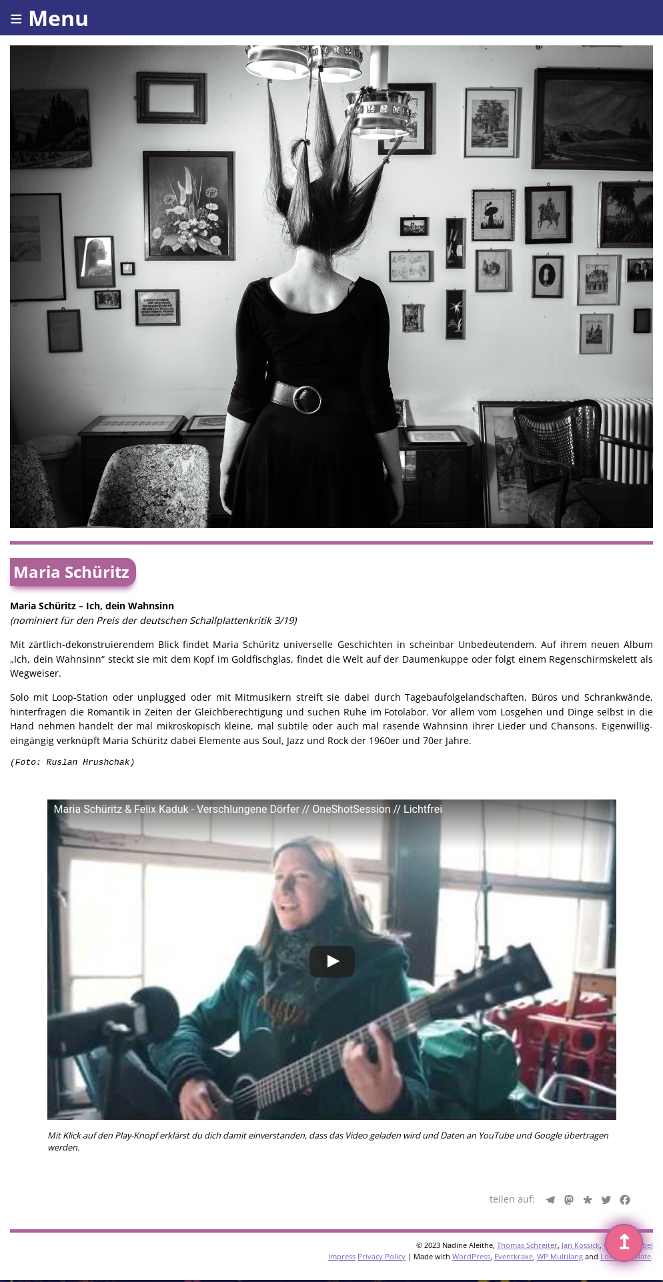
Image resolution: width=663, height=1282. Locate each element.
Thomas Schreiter (527, 1247)
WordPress (471, 1258)
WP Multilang (560, 1258)
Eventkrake (513, 1258)
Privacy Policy (382, 1258)
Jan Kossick (581, 1247)
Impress (342, 1258)
